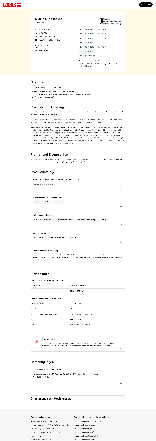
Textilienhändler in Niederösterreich (87, 393)
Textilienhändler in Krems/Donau (86, 426)
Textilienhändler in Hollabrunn (85, 415)
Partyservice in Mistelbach (41, 411)
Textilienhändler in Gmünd (84, 411)
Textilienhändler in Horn (83, 419)
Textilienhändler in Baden (83, 400)
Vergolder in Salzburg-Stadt (41, 419)
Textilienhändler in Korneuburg (86, 422)
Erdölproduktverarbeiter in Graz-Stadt (45, 404)
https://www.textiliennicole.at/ (81, 286)
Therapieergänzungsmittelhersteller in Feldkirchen (50, 397)
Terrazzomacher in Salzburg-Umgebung (46, 422)
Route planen (41, 50)
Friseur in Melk (36, 408)
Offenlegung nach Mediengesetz (51, 370)
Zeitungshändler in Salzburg (41, 415)
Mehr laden (78, 234)
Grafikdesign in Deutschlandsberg (44, 393)
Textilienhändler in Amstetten (85, 397)
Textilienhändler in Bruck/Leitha (86, 404)
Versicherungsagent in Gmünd (42, 400)
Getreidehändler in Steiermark (42, 426)
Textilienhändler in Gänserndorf (86, 408)
